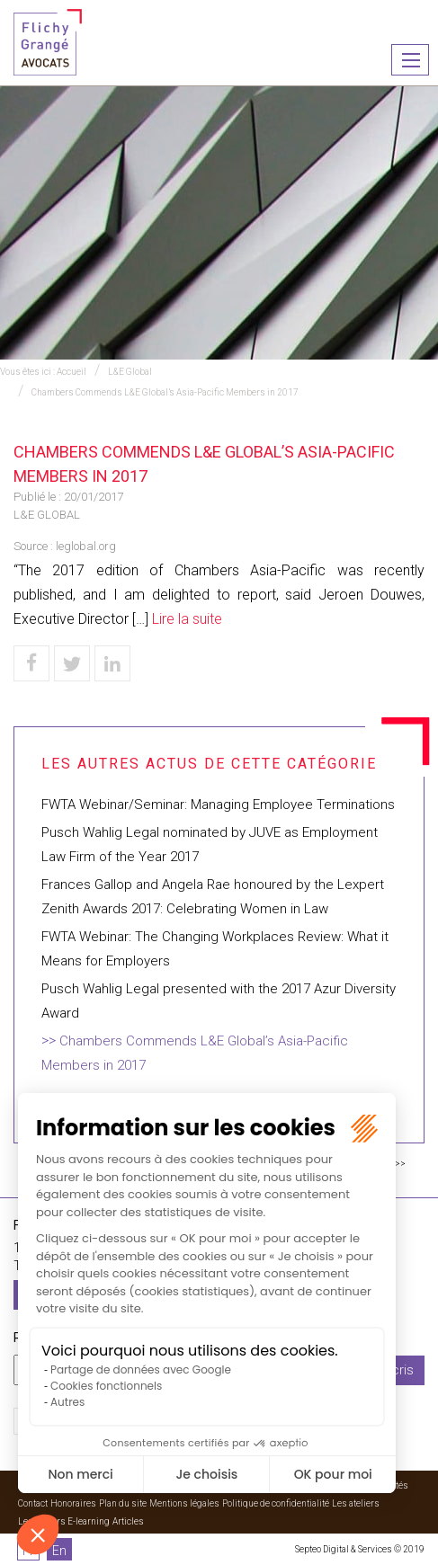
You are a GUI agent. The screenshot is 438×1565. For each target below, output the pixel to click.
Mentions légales (184, 1503)
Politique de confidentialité (275, 1503)
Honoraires (73, 1503)
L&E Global (130, 372)
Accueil (71, 372)
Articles (128, 1521)
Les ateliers (356, 1503)
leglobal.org (86, 546)
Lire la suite (187, 618)
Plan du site (123, 1503)
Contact (33, 1503)
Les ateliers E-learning (64, 1521)
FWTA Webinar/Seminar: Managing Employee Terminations (218, 804)
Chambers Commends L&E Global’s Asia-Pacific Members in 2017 (165, 392)
